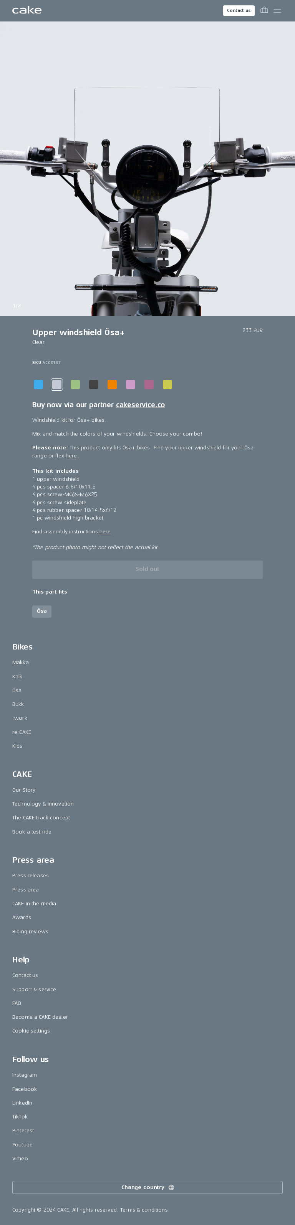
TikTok (20, 1117)
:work (19, 718)
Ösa (17, 690)
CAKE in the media (34, 903)
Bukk (18, 704)
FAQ (16, 1003)
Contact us (239, 10)
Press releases (30, 875)
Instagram (24, 1075)
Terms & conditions (144, 1210)
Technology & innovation (43, 804)
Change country (148, 1187)
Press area (25, 890)
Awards (21, 917)
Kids (17, 746)
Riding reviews (30, 931)
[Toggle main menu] (277, 10)
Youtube (22, 1145)
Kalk (17, 676)
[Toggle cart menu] (264, 10)
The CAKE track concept (41, 818)
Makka (20, 662)
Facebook (24, 1089)
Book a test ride (31, 832)
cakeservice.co (140, 405)
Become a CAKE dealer (40, 1017)
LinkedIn (22, 1103)
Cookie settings (31, 1031)
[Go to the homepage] (26, 10)
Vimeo (20, 1158)
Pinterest (23, 1130)
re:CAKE (21, 732)
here (71, 456)
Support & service (34, 989)
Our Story (23, 790)
